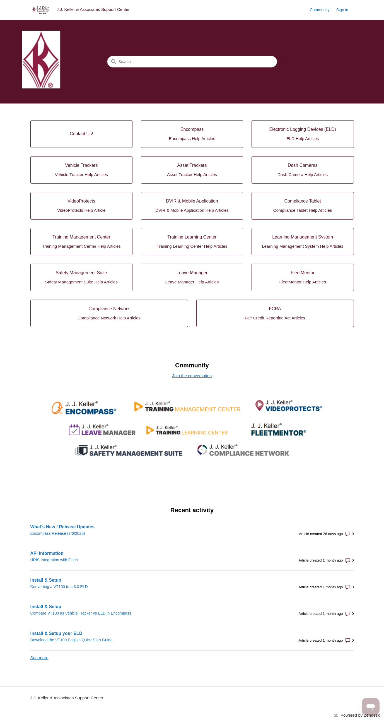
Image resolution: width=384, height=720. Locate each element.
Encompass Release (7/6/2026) (57, 533)
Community (320, 10)
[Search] (192, 61)
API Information (47, 553)
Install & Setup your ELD (56, 633)
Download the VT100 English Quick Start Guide (71, 640)
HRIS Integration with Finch (54, 560)
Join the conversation (192, 375)
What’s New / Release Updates (62, 526)
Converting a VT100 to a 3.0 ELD (59, 586)
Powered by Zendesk (360, 715)
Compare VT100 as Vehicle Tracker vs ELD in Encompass (80, 613)
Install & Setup (45, 580)
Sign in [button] (342, 10)
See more (39, 657)
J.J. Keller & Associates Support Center (66, 697)
